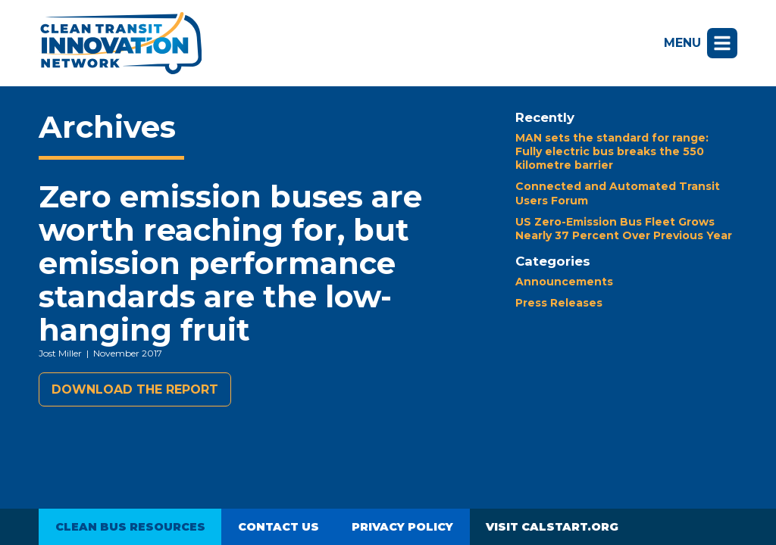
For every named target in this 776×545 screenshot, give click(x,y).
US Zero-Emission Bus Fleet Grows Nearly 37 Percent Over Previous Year (623, 228)
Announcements (564, 281)
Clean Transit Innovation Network (120, 43)
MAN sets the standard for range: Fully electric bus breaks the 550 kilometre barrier (612, 151)
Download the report (135, 389)
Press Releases (558, 303)
